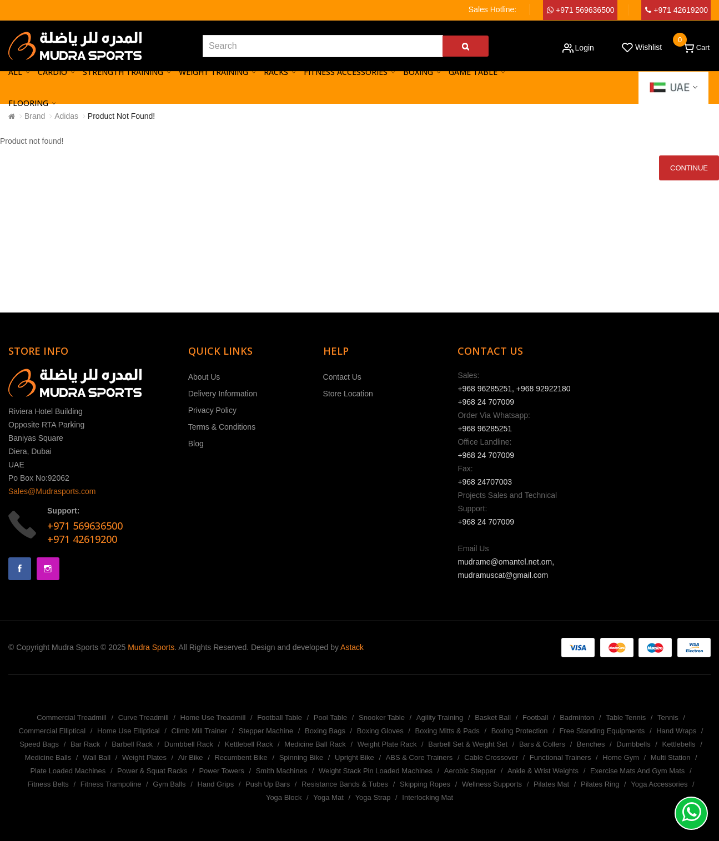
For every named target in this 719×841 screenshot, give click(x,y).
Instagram (48, 568)
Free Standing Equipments (602, 731)
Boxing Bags (325, 731)
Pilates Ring (600, 784)
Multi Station (671, 757)
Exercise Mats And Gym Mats (637, 771)
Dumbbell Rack (188, 744)
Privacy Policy (212, 410)
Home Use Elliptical (128, 731)
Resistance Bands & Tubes (344, 784)
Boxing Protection (519, 731)
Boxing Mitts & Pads (447, 731)
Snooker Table (382, 717)
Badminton (577, 717)
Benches (591, 744)
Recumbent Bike (240, 757)
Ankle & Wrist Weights (543, 771)
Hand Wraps (676, 731)
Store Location (348, 393)
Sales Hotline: (492, 9)
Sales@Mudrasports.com (51, 491)
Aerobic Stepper (470, 771)
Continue (689, 168)
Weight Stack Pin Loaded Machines (376, 771)
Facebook (19, 568)
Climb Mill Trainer (199, 731)
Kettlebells (679, 744)
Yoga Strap (373, 797)
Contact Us (342, 376)
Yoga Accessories (659, 784)
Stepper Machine (266, 731)
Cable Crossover (491, 757)
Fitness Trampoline (111, 784)
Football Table (279, 717)
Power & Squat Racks (152, 771)
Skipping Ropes (425, 784)
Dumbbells (633, 744)
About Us (204, 376)
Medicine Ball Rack (315, 744)
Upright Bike (354, 757)
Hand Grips (215, 784)
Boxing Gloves (380, 731)
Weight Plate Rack (387, 744)
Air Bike (190, 757)
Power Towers (221, 771)
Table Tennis (626, 717)
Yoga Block (284, 797)
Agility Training (440, 717)
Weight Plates (144, 757)
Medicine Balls (47, 757)
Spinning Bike (301, 757)
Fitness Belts (47, 784)
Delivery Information (223, 393)
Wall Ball (96, 757)
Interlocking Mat (427, 797)
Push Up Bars (267, 784)
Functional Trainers (560, 757)
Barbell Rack (132, 744)
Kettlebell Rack (249, 744)
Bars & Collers (542, 744)
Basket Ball (493, 717)
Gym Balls (169, 784)
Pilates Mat (551, 784)
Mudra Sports (151, 647)
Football (535, 717)
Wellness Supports (492, 784)
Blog (196, 443)
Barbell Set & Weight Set (467, 744)
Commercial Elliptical (52, 731)
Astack (352, 647)
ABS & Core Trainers (419, 757)
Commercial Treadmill (72, 717)
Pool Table (330, 717)
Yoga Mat (328, 797)
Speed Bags (39, 744)
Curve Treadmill (143, 717)
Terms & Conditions (221, 426)
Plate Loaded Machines (67, 771)
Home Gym (620, 757)
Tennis (667, 717)
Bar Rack (85, 744)
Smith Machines (281, 771)
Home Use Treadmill (213, 717)
